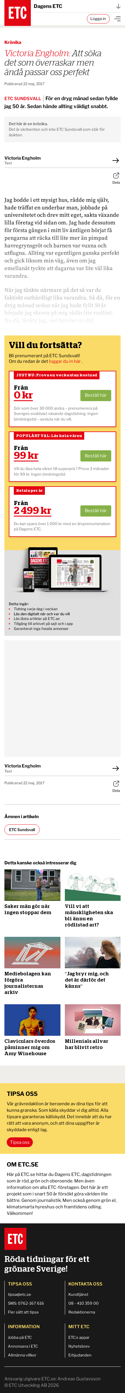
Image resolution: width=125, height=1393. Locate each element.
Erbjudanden (80, 1355)
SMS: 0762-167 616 (26, 1303)
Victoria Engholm (22, 158)
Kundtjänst (78, 1294)
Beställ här (96, 395)
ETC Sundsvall (22, 829)
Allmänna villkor (22, 1355)
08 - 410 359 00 (83, 1303)
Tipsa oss (20, 1142)
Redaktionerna (81, 1312)
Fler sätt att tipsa (23, 1312)
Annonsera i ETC (23, 1346)
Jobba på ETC (20, 1337)
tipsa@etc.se (19, 1294)
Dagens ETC (77, 6)
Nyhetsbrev (79, 1346)
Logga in (98, 18)
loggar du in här (65, 361)
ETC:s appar (78, 1337)
